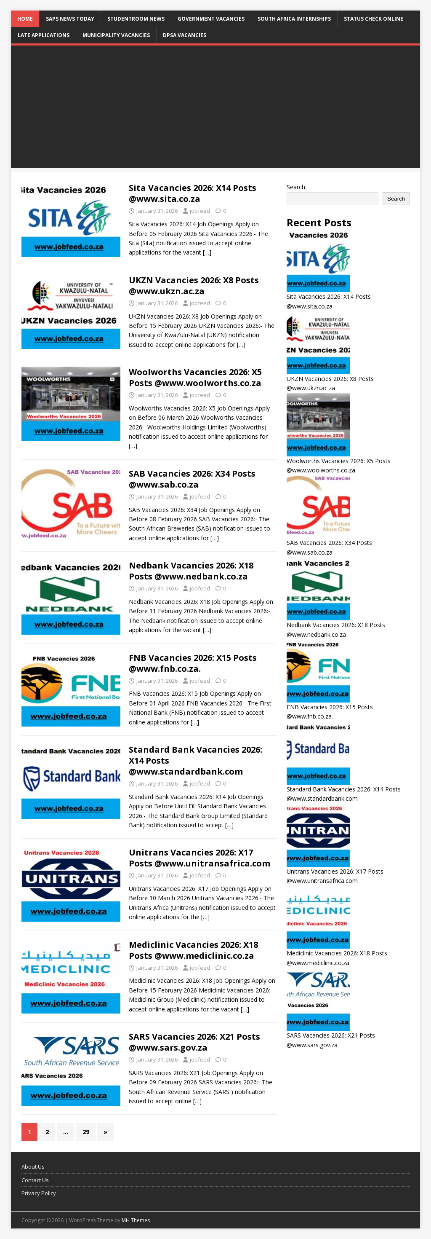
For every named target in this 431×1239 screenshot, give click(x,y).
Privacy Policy (38, 1193)
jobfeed (200, 211)
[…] (207, 252)
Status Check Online (373, 18)
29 (85, 1132)
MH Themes (136, 1220)
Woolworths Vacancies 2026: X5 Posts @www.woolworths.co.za (195, 377)
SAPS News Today (70, 18)
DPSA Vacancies (184, 35)
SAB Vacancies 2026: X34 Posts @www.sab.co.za (192, 479)
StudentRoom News (136, 18)
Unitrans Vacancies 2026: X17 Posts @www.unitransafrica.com (199, 858)
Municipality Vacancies (116, 35)
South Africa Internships (294, 18)
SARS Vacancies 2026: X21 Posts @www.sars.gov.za (194, 1042)
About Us (33, 1166)
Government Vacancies (211, 18)
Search (296, 187)
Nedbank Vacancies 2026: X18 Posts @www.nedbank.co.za (191, 571)
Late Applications (43, 35)
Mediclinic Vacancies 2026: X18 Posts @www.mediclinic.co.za (193, 950)
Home (25, 18)
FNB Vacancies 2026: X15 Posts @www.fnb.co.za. (193, 663)
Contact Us (35, 1180)
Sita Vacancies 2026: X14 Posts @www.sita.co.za (192, 193)
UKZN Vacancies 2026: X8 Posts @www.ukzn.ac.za (194, 285)
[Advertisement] (215, 109)
